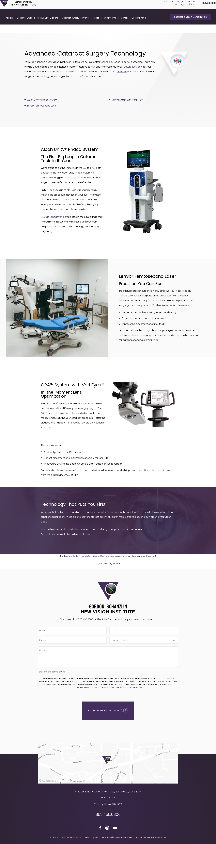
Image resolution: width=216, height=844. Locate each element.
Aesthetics (96, 27)
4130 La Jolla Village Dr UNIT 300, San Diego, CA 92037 (108, 791)
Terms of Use (48, 684)
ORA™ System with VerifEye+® (128, 100)
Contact (125, 27)
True (69, 671)
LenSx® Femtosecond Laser (42, 105)
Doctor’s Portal (139, 27)
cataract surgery (133, 66)
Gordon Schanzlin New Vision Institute (89, 556)
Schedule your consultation (56, 534)
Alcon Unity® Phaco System (42, 100)
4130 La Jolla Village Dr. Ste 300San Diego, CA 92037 (174, 8)
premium (122, 71)
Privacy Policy (167, 681)
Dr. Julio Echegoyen (51, 217)
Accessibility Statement (123, 837)
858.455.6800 (204, 7)
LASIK (29, 27)
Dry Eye (85, 27)
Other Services (111, 27)
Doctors (21, 27)
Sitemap (138, 837)
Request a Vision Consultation (190, 26)
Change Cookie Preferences (154, 837)
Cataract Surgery (70, 27)
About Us (10, 27)
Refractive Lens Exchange (47, 27)
